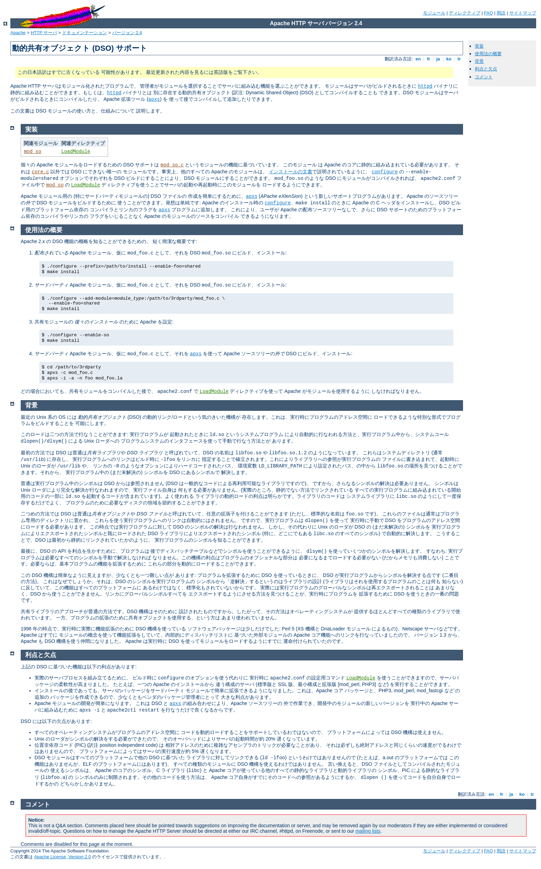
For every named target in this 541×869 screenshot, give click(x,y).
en (418, 58)
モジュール (434, 13)
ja (438, 58)
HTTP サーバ (44, 32)
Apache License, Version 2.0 (62, 856)
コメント (484, 76)
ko (449, 58)
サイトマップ (522, 13)
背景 (479, 61)
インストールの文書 (290, 171)
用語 (500, 13)
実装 (479, 46)
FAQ (488, 13)
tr (459, 58)
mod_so (32, 151)
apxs (154, 99)
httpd (425, 86)
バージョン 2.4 (127, 32)
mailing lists (367, 831)
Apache (18, 32)
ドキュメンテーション (84, 32)
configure (385, 172)
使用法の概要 (488, 53)
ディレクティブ (464, 13)
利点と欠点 (486, 68)
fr (429, 58)
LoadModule (75, 151)
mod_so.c (172, 165)
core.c (40, 172)
